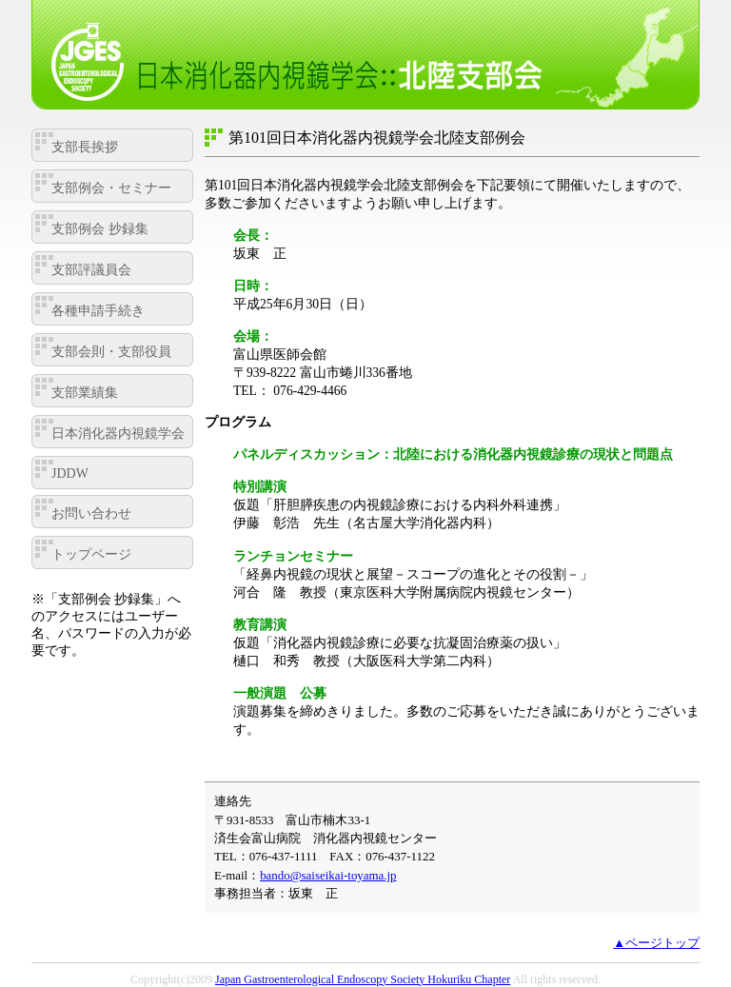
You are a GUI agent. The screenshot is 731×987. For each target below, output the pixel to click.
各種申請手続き (98, 311)
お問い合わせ (91, 513)
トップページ (91, 554)
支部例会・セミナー (111, 188)
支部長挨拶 (84, 147)
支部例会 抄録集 (99, 229)
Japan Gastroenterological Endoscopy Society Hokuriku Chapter (362, 979)
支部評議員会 (91, 270)
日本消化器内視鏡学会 (118, 433)
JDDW (70, 473)
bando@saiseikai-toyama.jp (328, 875)
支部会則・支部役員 (111, 352)
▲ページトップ (656, 943)
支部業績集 (84, 392)
